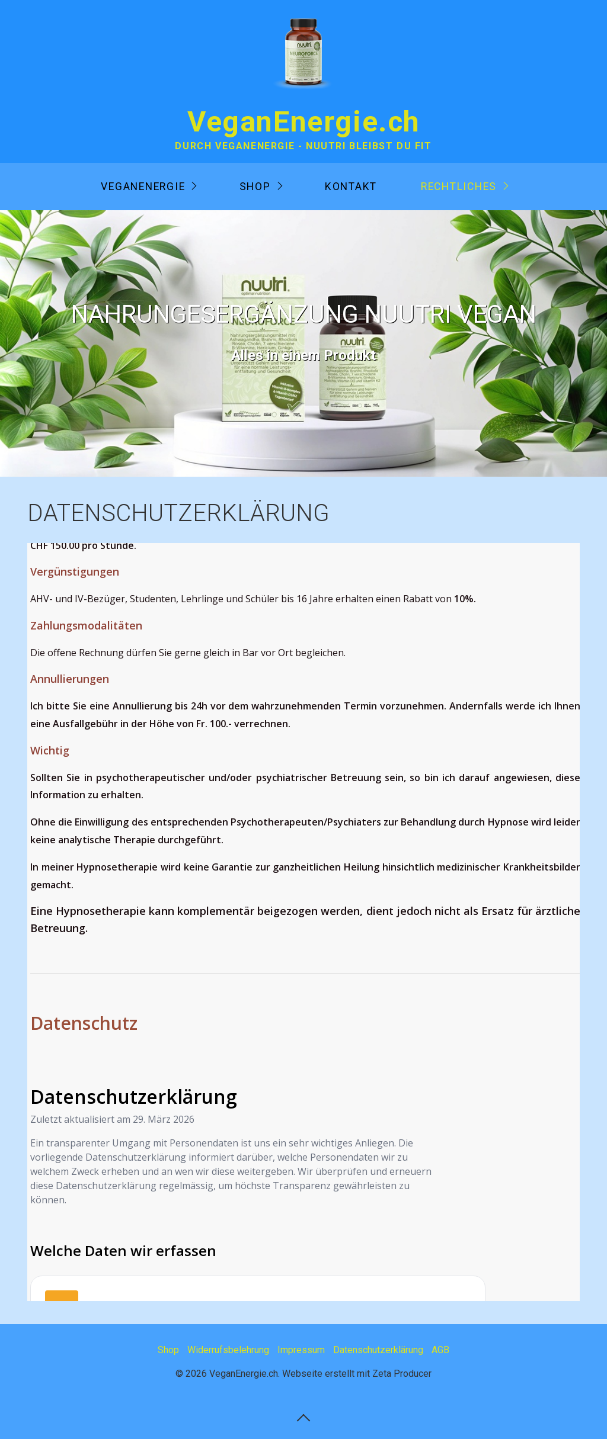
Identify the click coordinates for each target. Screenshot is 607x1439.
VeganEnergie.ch (303, 122)
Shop (255, 186)
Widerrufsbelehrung (228, 1350)
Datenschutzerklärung (378, 1350)
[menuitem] (147, 186)
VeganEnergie (143, 186)
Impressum (301, 1350)
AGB (440, 1350)
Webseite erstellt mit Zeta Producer (357, 1373)
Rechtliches (459, 186)
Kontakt (351, 186)
